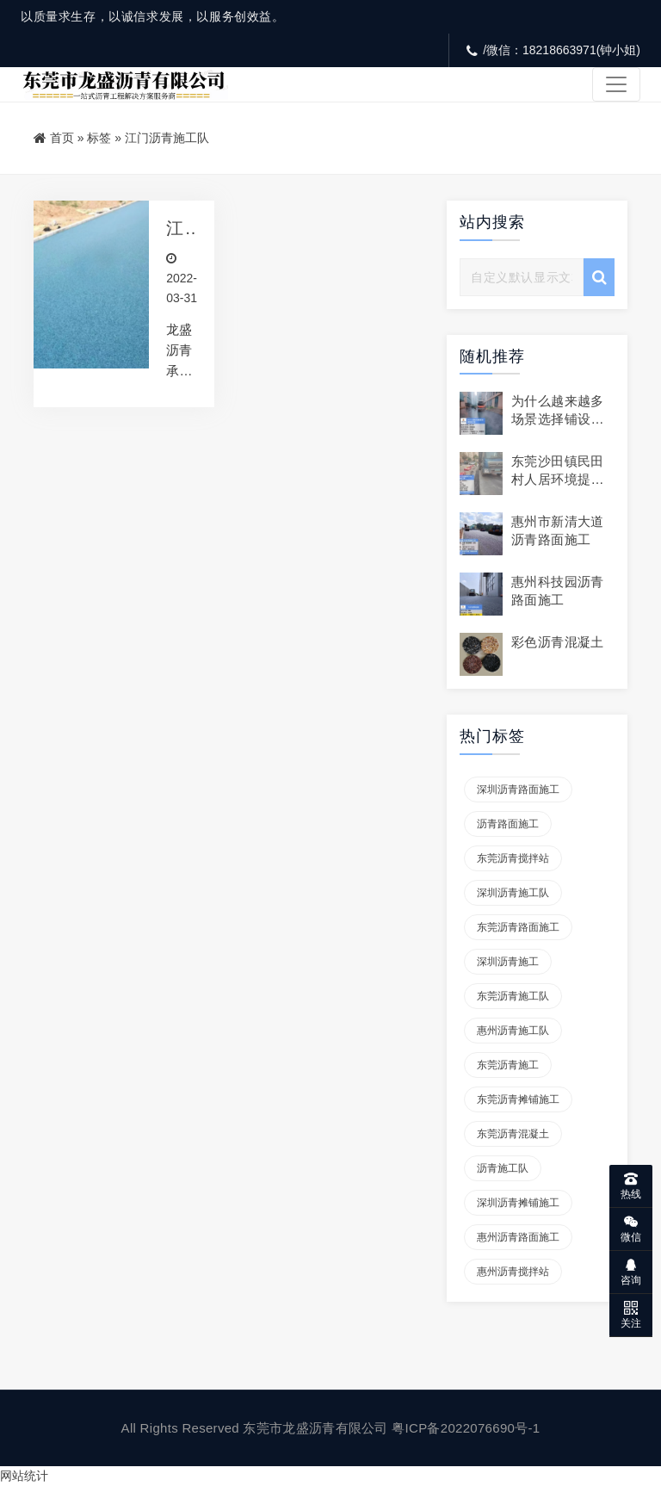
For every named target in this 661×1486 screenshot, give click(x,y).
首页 (62, 138)
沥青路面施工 (508, 824)
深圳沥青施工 (508, 962)
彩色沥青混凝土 (557, 642)
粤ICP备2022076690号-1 (466, 1428)
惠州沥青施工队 (513, 1031)
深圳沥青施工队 (513, 893)
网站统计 (24, 1476)
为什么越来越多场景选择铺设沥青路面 (557, 418)
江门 (175, 228)
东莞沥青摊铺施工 (518, 1099)
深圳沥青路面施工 (518, 789)
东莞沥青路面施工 (518, 927)
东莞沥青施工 (508, 1065)
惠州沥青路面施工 (518, 1237)
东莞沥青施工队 (513, 996)
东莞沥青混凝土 (513, 1134)
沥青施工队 (502, 1168)
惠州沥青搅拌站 (513, 1272)
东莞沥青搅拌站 (513, 858)
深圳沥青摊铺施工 (518, 1203)
